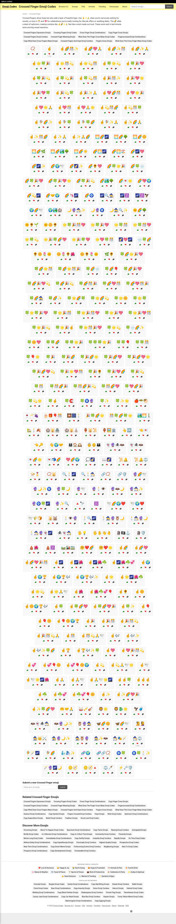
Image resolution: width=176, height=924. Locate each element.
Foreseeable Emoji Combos (85, 851)
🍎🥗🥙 (141, 401)
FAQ (83, 7)
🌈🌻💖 (95, 166)
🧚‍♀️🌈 (50, 753)
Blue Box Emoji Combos (91, 897)
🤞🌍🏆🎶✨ (87, 577)
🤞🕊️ (144, 665)
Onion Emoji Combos (101, 888)
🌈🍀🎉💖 (34, 181)
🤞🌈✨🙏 (139, 49)
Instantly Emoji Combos (102, 838)
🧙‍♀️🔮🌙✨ (61, 738)
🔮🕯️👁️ (99, 489)
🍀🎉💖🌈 (116, 371)
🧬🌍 (85, 753)
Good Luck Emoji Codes (90, 818)
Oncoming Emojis (30, 830)
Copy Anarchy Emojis (82, 888)
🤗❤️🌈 (87, 547)
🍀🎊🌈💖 (110, 386)
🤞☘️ (42, 694)
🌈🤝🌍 (53, 195)
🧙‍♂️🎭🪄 (120, 738)
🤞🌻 (123, 591)
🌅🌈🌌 (102, 137)
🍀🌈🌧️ (93, 269)
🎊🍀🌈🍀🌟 (120, 415)
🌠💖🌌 (125, 239)
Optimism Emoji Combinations (136, 814)
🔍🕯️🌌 (69, 474)
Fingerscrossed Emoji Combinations (132, 37)
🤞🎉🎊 (108, 621)
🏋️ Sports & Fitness (76, 872)
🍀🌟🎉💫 (41, 327)
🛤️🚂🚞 (68, 547)
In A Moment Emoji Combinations (54, 834)
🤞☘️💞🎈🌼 (83, 694)
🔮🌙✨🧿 (42, 489)
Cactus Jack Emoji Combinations (45, 897)
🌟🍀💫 (32, 239)
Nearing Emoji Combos (120, 830)
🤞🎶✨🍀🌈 (43, 650)
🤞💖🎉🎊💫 (132, 650)
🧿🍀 (121, 753)
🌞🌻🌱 (32, 225)
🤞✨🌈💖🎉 (128, 694)
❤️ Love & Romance (46, 868)
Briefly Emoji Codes (31, 834)
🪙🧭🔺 (90, 768)
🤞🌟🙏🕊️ (58, 591)
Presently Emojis (125, 834)
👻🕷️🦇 (136, 445)
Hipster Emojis (108, 897)
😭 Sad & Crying (78, 868)
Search (169, 6)
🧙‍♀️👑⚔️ (40, 738)
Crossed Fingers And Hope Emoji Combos (77, 41)
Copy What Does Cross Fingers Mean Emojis (41, 41)
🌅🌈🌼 (140, 137)
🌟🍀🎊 (121, 225)
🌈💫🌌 (34, 195)
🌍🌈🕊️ (36, 210)
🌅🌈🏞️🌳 (59, 151)
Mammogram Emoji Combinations (78, 901)
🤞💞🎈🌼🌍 (77, 665)
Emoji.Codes (58, 906)
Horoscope (114, 7)
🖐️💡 (82, 533)
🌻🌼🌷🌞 (42, 254)
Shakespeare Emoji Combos (92, 892)
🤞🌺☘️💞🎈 (101, 591)
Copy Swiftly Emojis (82, 838)
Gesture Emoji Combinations (34, 814)
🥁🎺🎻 (86, 709)
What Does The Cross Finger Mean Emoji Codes (133, 41)
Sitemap (121, 906)
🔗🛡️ (122, 474)
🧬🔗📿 (103, 753)
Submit (62, 787)
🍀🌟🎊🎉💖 (90, 327)
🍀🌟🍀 (140, 298)
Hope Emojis (99, 814)
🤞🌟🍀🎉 (41, 63)
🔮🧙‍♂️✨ (136, 489)
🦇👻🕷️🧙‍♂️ (40, 724)
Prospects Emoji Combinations (35, 851)
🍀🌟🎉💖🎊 (139, 313)
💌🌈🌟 (35, 459)
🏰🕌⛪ (71, 430)
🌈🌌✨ (39, 166)
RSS (127, 906)
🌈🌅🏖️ (119, 151)
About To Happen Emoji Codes (52, 830)
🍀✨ (104, 401)
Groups (75, 7)
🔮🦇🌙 (117, 489)
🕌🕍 (52, 518)
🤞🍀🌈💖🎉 (104, 606)
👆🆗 (127, 430)
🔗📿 (105, 474)
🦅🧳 (138, 709)
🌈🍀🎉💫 (85, 181)
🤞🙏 (59, 680)
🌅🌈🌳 (121, 137)
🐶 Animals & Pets (115, 868)
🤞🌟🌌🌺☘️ (131, 577)
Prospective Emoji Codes (129, 842)
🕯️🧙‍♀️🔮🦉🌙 (112, 518)
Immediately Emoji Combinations (59, 838)
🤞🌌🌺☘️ (97, 562)
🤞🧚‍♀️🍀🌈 (85, 122)
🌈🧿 (89, 195)
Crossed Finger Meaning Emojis (63, 37)
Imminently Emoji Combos (105, 834)
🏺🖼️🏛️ (109, 430)
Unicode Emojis (40, 884)
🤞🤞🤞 (143, 680)
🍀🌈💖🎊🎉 (137, 283)
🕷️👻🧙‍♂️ (64, 533)
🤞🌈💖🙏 (92, 49)
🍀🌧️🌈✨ (135, 327)
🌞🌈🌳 (140, 210)
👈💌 (143, 430)
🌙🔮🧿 (97, 210)
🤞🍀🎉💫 (41, 78)
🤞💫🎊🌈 (109, 107)
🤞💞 (31, 665)
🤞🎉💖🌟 (135, 78)
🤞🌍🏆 (40, 577)
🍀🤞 (52, 401)
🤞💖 (110, 650)
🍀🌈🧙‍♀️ (36, 298)
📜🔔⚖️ (141, 459)
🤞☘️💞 (60, 694)
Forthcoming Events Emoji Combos (87, 847)
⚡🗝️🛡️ (126, 768)
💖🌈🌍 (73, 459)
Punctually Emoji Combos (86, 842)
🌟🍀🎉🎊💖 (74, 225)
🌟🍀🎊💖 (142, 225)
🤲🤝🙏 (67, 709)
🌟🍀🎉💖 (99, 225)
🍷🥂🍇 (32, 415)
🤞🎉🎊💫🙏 (48, 635)
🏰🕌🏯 (53, 430)
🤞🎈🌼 (45, 621)
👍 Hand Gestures (69, 876)
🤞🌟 (109, 577)
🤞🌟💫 (37, 591)
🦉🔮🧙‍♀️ (84, 724)
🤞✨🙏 (60, 137)
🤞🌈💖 (141, 547)
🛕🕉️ (50, 547)
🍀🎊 (38, 386)
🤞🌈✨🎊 (116, 49)
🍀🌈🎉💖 (132, 269)
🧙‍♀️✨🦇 (101, 738)
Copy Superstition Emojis (33, 818)
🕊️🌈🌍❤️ (116, 503)
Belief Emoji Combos (54, 818)
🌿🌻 (109, 254)
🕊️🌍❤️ (137, 503)
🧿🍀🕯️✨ (141, 753)
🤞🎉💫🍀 (64, 93)
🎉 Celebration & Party (116, 872)
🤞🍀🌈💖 (78, 606)
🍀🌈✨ (55, 298)
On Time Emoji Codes (137, 838)
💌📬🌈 (54, 459)
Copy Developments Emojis (60, 851)
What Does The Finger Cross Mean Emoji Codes (96, 37)
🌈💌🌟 (125, 181)
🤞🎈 (145, 606)
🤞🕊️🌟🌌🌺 (37, 680)
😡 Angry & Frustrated (96, 868)
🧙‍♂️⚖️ (137, 738)
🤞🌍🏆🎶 (61, 577)
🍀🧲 (69, 401)
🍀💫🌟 (35, 401)
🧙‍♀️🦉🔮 (82, 738)
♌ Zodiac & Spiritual (136, 872)
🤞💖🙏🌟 (85, 107)
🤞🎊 (70, 635)
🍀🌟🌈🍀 (76, 298)
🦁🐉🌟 (121, 709)
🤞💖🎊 (65, 107)
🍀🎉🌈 (68, 357)
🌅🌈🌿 (39, 151)
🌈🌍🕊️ (57, 166)
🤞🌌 (58, 562)
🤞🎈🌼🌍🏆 (68, 621)
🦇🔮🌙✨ (63, 724)
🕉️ (96, 503)
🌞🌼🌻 (50, 225)
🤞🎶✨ (133, 635)
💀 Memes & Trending (87, 876)
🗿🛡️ (141, 533)
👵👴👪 (94, 445)
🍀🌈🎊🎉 (88, 283)
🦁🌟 (103, 709)
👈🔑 (38, 445)
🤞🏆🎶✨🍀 (88, 650)
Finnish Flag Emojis (113, 892)
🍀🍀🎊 (142, 342)
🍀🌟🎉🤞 (64, 327)
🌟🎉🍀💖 (81, 239)
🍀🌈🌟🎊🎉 (69, 269)
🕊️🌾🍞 (35, 518)
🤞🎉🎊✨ (111, 78)
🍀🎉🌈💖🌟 (138, 357)
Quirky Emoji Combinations (78, 884)
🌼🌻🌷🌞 (89, 254)
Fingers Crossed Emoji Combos (79, 814)
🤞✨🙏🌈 (81, 137)
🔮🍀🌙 (63, 489)
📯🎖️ (35, 474)
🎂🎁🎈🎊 (53, 415)
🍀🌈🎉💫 (64, 283)
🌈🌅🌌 (100, 151)
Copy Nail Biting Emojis (100, 884)
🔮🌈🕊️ (140, 474)
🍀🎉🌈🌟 (89, 357)
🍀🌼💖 (34, 342)
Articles (92, 7)
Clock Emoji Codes (41, 888)
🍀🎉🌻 (95, 371)
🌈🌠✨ (76, 166)
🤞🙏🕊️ (77, 680)
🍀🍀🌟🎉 (74, 342)
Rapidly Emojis (119, 838)
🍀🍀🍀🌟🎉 (99, 342)
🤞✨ (105, 694)
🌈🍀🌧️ (137, 166)
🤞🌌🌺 (76, 562)
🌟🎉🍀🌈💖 (55, 239)
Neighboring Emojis (111, 847)
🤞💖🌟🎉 (135, 93)
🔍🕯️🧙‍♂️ (88, 474)
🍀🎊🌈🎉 (59, 386)
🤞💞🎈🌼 (51, 665)
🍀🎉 (50, 357)
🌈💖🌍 (144, 181)
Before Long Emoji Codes (33, 838)
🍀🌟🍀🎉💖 (36, 313)
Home (24, 14)
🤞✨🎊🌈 (38, 137)
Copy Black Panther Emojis (68, 892)
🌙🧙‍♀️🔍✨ (118, 210)
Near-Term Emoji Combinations (36, 847)
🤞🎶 (115, 635)
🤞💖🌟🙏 (43, 107)
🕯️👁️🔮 (70, 518)
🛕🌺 (33, 547)
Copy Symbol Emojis (56, 814)
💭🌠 (90, 459)
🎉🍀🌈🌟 (95, 415)
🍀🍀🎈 (123, 342)
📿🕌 (51, 474)
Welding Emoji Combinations (44, 892)
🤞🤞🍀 (124, 680)
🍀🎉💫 (137, 371)
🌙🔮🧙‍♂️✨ (76, 210)
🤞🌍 (145, 562)
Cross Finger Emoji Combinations (92, 33)
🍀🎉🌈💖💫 (43, 371)
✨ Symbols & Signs (106, 876)
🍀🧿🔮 (87, 401)
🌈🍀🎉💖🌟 (59, 181)
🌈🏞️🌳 (107, 181)
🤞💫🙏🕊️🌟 (122, 665)
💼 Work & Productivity (95, 872)
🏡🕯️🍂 (34, 430)
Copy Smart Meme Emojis (61, 847)
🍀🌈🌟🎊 (43, 269)
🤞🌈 (123, 547)
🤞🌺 (78, 591)
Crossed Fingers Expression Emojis (37, 33)
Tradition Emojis (71, 818)
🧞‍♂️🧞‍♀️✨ (68, 753)
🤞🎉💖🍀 (41, 93)
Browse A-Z (63, 7)
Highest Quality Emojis (107, 842)
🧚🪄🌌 (33, 753)
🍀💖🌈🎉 (134, 386)
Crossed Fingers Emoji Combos (36, 37)
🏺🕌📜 (90, 430)
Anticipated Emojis (139, 830)
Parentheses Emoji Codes (133, 892)
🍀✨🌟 (122, 401)
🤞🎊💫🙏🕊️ (92, 635)
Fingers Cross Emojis (104, 41)
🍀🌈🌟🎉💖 (131, 254)
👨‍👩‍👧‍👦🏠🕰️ (75, 445)
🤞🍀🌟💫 (111, 63)
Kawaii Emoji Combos (120, 884)
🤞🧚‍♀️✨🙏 (109, 122)
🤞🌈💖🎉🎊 (36, 562)
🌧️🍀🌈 (144, 239)
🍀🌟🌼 (121, 298)
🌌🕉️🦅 (142, 195)
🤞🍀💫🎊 (88, 78)
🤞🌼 (139, 591)
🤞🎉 (90, 621)
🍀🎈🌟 (33, 357)
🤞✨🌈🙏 (132, 122)
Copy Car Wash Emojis (70, 897)
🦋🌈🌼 (103, 724)
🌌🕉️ (124, 195)
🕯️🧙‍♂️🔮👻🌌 (41, 533)
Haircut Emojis (117, 888)
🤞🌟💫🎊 (88, 63)
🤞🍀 (58, 606)
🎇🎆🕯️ (74, 415)
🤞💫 (99, 665)
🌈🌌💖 (137, 151)
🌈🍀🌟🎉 (116, 166)
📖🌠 (106, 459)
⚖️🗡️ (108, 768)
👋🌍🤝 (56, 445)
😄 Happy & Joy (63, 868)
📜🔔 (123, 459)
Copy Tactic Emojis (101, 830)
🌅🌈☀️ (81, 151)
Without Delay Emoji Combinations (37, 842)
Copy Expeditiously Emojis (63, 842)
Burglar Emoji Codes (56, 884)
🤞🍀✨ (128, 606)
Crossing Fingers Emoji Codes (65, 33)
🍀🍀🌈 (53, 342)
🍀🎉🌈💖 (113, 357)
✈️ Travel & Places (58, 872)
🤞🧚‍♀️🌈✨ (43, 122)
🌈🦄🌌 (71, 195)
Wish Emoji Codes (114, 814)
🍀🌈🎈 (111, 269)
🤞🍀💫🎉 (64, 78)
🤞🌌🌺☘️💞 (123, 562)
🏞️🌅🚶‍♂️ (144, 415)
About (124, 7)
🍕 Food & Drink (131, 868)
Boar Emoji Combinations (61, 888)
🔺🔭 (79, 503)
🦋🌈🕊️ (122, 724)
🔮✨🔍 (62, 503)
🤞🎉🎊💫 (129, 621)
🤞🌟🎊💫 (64, 63)
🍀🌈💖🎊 (111, 283)
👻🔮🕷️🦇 (115, 445)
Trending (102, 7)
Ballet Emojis (137, 884)
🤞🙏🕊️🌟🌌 (101, 680)
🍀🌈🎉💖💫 (38, 283)
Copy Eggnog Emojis (103, 901)
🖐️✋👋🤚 (102, 533)
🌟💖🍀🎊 (104, 239)
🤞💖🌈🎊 (111, 93)
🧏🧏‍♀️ (139, 724)
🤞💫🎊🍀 (132, 107)
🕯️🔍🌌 (89, 518)
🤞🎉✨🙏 (88, 93)
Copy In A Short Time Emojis (81, 834)
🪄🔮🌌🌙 (52, 768)
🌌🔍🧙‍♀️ (107, 195)
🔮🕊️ (81, 489)
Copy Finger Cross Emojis (118, 33)
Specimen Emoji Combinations (78, 830)
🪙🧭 (72, 768)
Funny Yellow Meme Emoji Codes (130, 897)
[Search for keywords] (147, 6)
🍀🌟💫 (114, 327)
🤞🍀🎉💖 (135, 63)
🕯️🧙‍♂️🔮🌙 (138, 518)
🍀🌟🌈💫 (99, 298)
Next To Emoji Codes (130, 847)
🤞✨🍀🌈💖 (43, 709)
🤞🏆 (65, 650)
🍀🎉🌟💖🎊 (71, 371)
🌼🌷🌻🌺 (65, 254)
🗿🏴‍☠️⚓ (123, 533)
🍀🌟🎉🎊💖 (88, 313)
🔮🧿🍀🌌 (41, 503)
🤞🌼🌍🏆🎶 (36, 606)
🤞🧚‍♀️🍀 (65, 122)
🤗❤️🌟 (106, 547)
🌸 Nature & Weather (40, 872)
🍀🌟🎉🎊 (62, 313)
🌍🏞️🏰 (55, 210)
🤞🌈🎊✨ (69, 49)
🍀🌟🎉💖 (113, 313)
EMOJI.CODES (6, 1)
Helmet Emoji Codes (134, 888)
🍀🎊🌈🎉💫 (84, 386)
